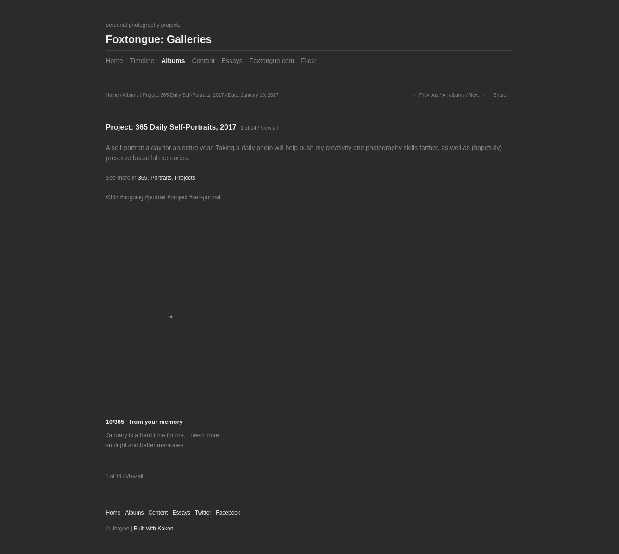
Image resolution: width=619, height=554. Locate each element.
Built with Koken (153, 528)
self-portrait (206, 197)
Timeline (142, 60)
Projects (185, 178)
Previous (428, 95)
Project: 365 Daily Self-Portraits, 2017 (183, 95)
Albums (173, 60)
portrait (157, 197)
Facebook (228, 513)
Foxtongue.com (272, 60)
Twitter (203, 513)
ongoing (133, 197)
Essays (232, 60)
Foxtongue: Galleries (159, 39)
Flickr (308, 60)
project (179, 197)
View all (269, 128)
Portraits (161, 178)
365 (142, 178)
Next (474, 95)
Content (203, 60)
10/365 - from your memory (144, 421)
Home (114, 60)
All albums (453, 95)
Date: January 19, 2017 (253, 95)
